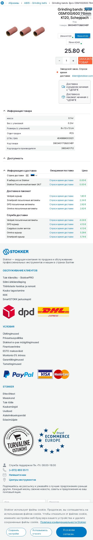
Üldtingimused (11, 333)
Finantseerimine (11, 346)
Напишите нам (17, 474)
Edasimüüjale (10, 419)
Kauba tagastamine (14, 290)
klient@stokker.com (82, 75)
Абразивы (14, 3)
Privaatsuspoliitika (13, 337)
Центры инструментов (22, 479)
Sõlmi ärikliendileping (14, 281)
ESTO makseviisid (13, 350)
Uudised (7, 411)
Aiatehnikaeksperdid (14, 415)
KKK (5, 294)
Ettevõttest (9, 393)
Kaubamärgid (10, 406)
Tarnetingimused (12, 363)
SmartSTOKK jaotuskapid (17, 299)
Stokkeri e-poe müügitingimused (21, 342)
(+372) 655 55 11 (19, 470)
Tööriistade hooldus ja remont (19, 286)
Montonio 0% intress (14, 355)
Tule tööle (8, 402)
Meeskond (9, 398)
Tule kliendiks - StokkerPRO (18, 277)
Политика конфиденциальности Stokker (63, 522)
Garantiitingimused (13, 359)
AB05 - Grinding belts (35, 3)
